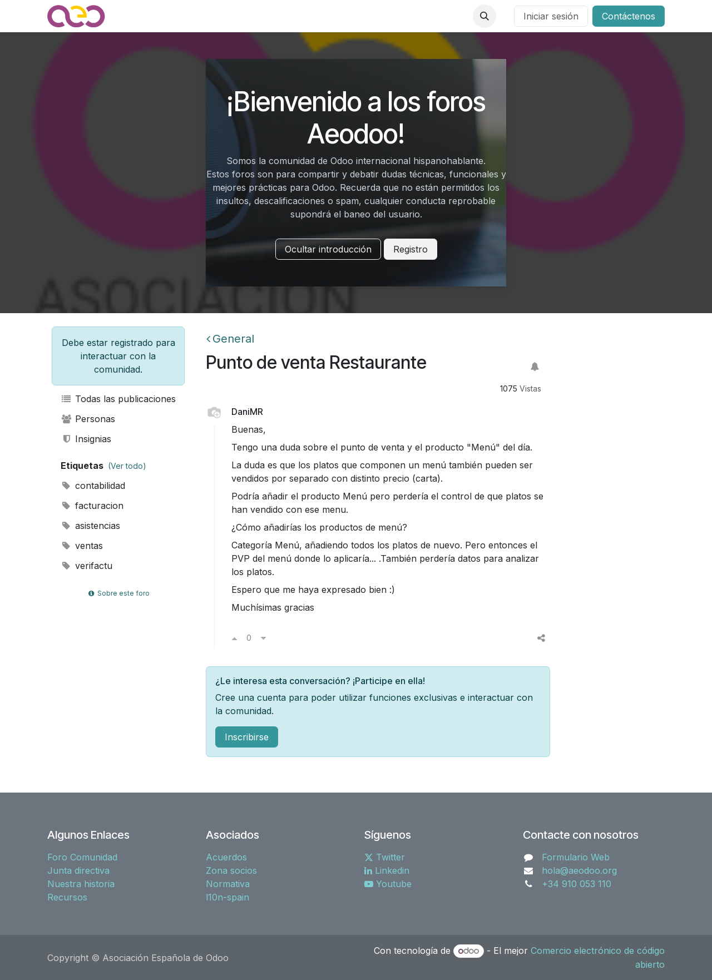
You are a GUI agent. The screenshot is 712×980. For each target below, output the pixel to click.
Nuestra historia (81, 883)
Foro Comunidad (82, 857)
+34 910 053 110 (576, 883)
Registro (410, 249)
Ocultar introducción (328, 249)
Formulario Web (576, 857)
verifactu (86, 565)
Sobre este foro (118, 593)
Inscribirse (247, 737)
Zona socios (231, 870)
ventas (82, 545)
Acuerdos (226, 857)
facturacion (92, 505)
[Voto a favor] (234, 638)
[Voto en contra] (263, 638)
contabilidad (93, 485)
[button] (484, 16)
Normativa (228, 883)
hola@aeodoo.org (579, 870)
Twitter (384, 857)
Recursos (67, 897)
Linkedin (386, 870)
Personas (88, 418)
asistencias (90, 525)
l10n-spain (227, 897)
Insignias (86, 438)
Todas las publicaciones (118, 398)
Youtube (388, 883)
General (230, 338)
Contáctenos (628, 16)
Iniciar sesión (550, 16)
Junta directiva (78, 870)
